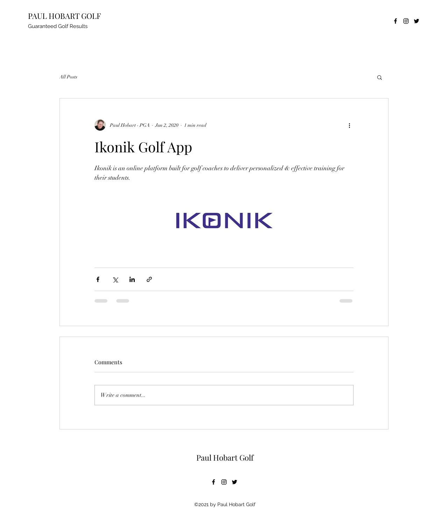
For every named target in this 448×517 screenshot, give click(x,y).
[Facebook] (395, 21)
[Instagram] (406, 21)
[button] (379, 77)
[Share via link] (149, 279)
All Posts (68, 77)
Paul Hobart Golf (224, 457)
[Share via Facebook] (97, 279)
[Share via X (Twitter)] (115, 279)
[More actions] (349, 125)
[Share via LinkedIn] (132, 279)
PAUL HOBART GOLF (64, 16)
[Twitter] (416, 21)
